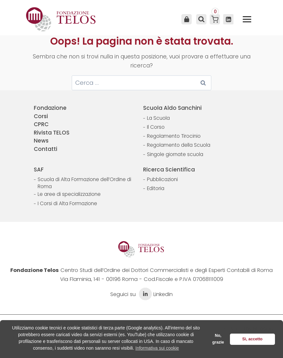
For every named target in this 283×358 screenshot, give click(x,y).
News (41, 140)
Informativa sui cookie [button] (157, 348)
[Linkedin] (228, 19)
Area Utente (186, 19)
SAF (39, 169)
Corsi (41, 116)
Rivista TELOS (51, 132)
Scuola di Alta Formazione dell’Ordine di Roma (84, 183)
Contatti (45, 149)
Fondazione (50, 108)
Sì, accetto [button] (252, 339)
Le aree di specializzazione (69, 194)
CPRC (41, 124)
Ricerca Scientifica (169, 169)
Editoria (155, 188)
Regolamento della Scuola (178, 145)
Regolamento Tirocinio (174, 136)
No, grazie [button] (218, 339)
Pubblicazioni (162, 179)
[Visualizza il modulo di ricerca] (200, 19)
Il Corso (156, 127)
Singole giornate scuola (175, 154)
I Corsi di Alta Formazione (67, 203)
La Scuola (158, 118)
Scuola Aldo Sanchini (172, 108)
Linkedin (155, 294)
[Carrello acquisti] (215, 19)
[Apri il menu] (247, 19)
